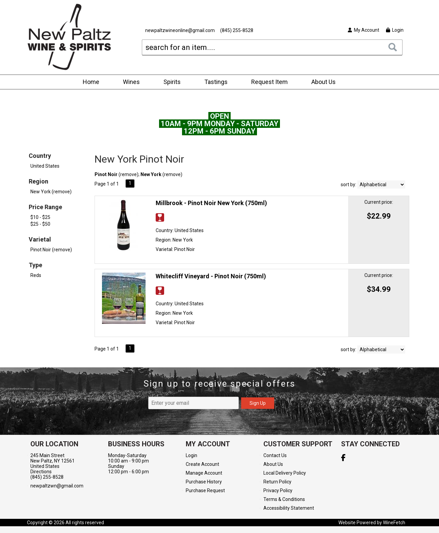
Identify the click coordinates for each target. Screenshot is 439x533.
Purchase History (204, 481)
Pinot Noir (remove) (51, 249)
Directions (41, 471)
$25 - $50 (40, 224)
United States (44, 166)
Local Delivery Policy (284, 473)
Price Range (45, 207)
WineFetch (394, 522)
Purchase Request (205, 490)
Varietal (40, 239)
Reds (35, 275)
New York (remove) (51, 191)
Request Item (269, 81)
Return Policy (277, 481)
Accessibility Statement (288, 508)
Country (40, 155)
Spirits (170, 82)
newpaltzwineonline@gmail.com (180, 30)
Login (395, 30)
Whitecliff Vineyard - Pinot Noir (211, 276)
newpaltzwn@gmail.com (56, 485)
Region (38, 181)
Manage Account (204, 473)
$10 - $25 (40, 217)
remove (128, 174)
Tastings (216, 81)
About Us (321, 82)
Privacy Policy (277, 490)
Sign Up (258, 403)
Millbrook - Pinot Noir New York (211, 202)
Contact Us (275, 455)
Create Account (202, 464)
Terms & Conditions (284, 499)
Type (35, 265)
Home (91, 81)
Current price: (378, 202)
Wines (129, 82)
